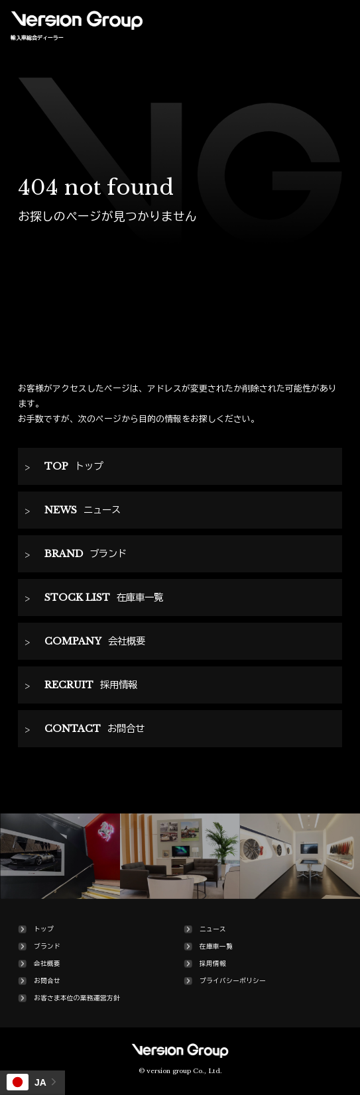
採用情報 (213, 964)
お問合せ (47, 981)
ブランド (47, 947)
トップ (44, 929)
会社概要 (47, 964)
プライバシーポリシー (233, 981)
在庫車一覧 (216, 947)
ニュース (213, 929)
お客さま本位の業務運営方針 (77, 998)
